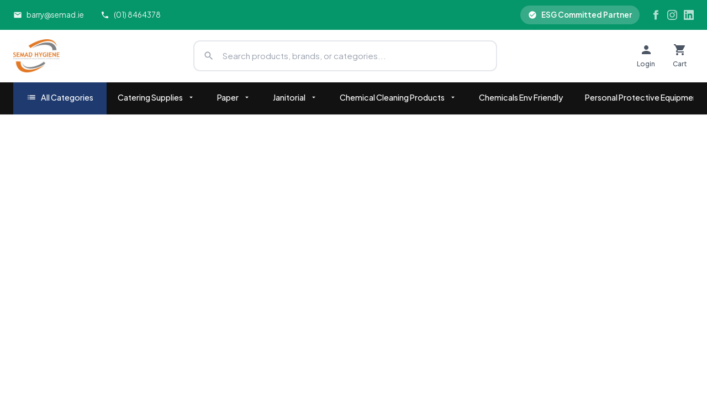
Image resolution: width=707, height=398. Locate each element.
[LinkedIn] (689, 15)
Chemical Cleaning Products (398, 97)
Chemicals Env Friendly (521, 97)
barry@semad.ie (48, 14)
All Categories (60, 97)
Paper (234, 97)
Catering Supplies (156, 97)
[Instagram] (672, 15)
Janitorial (295, 97)
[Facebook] (656, 15)
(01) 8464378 (131, 14)
